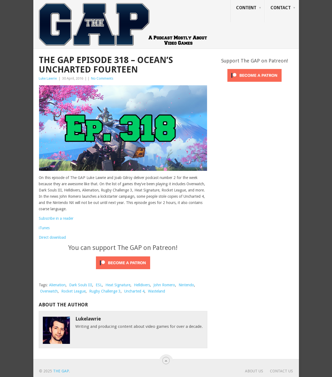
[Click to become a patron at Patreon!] (123, 270)
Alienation (57, 285)
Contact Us (281, 371)
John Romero (164, 285)
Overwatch (49, 291)
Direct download (52, 237)
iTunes (44, 228)
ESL (99, 285)
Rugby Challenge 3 (105, 291)
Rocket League (73, 291)
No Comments (102, 78)
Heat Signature (117, 285)
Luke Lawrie (48, 78)
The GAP (61, 371)
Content (246, 7)
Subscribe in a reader (56, 218)
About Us (254, 371)
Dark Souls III (80, 285)
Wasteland (156, 291)
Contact (280, 7)
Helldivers (142, 285)
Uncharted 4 (134, 291)
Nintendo (186, 285)
